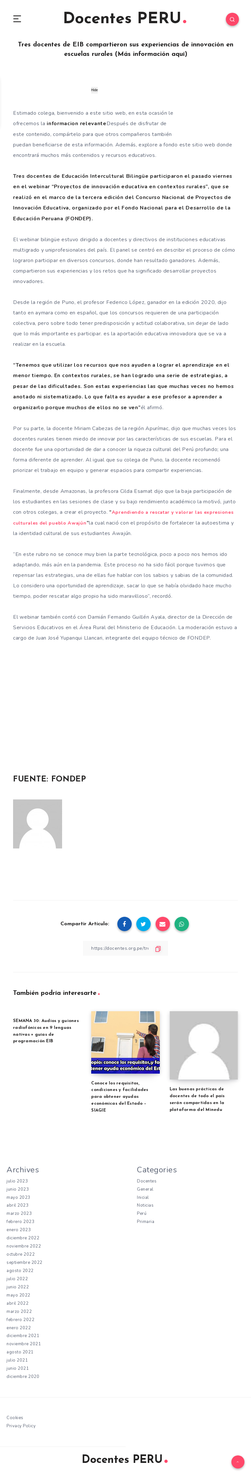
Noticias (146, 1204)
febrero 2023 (21, 1221)
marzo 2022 (19, 1312)
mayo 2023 (19, 1196)
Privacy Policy (22, 1427)
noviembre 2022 (24, 1246)
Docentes (147, 1180)
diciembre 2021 (24, 1336)
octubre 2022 (21, 1254)
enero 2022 (19, 1328)
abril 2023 (18, 1204)
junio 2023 (18, 1188)
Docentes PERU (124, 19)
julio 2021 (17, 1361)
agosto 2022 (21, 1270)
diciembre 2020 (24, 1377)
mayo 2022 (19, 1295)
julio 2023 (17, 1180)
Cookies (15, 1419)
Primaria (146, 1221)
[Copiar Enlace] (125, 947)
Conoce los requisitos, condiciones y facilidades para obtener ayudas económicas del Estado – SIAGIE (119, 1095)
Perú (142, 1213)
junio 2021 (18, 1369)
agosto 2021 (21, 1353)
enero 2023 (19, 1229)
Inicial (143, 1196)
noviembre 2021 (24, 1344)
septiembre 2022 (25, 1262)
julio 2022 (17, 1279)
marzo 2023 (19, 1213)
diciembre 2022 (24, 1237)
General (146, 1188)
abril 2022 (18, 1303)
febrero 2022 (21, 1320)
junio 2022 (18, 1287)
